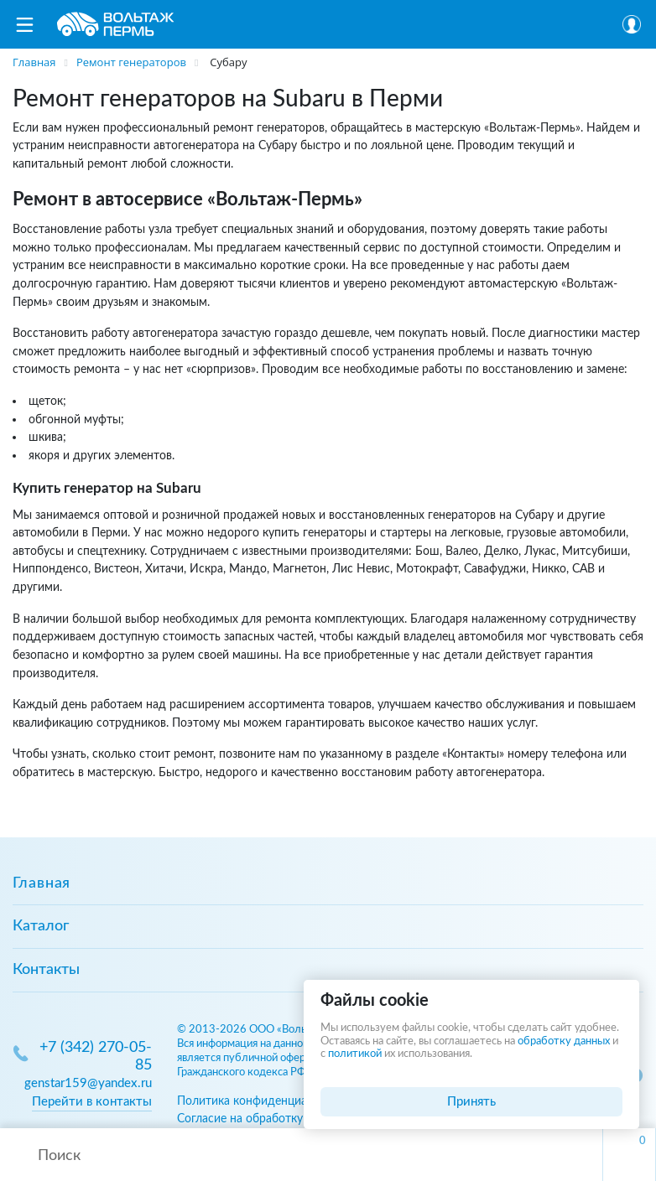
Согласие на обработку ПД (250, 1118)
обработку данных (564, 1041)
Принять (471, 1102)
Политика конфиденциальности (264, 1101)
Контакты (46, 969)
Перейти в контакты (92, 1102)
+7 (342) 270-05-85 (95, 1056)
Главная (41, 883)
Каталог (41, 926)
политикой (355, 1054)
